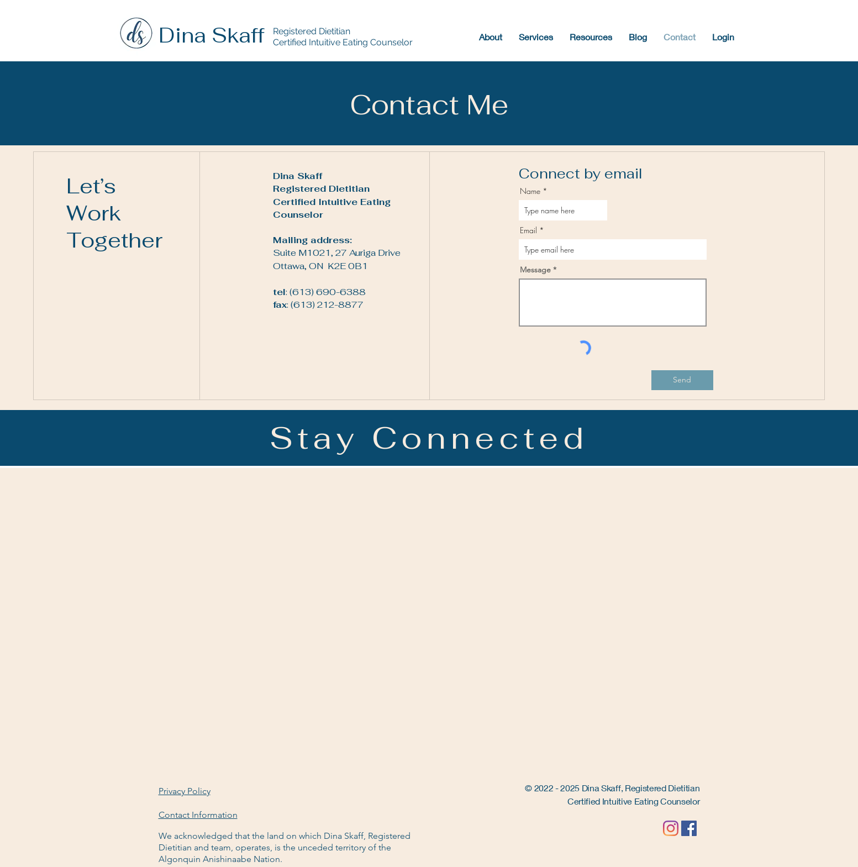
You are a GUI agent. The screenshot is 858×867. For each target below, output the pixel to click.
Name (530, 191)
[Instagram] (670, 828)
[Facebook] (689, 828)
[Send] (682, 380)
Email (528, 230)
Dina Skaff (211, 35)
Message (535, 270)
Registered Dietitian (311, 31)
